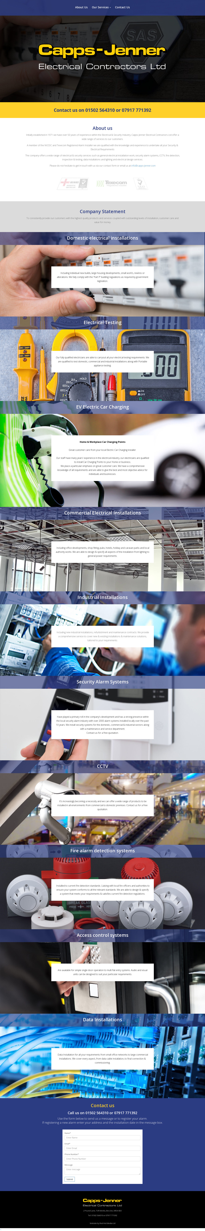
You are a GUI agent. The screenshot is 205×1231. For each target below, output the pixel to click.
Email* (67, 1143)
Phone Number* (72, 1154)
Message (69, 1165)
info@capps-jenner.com (143, 165)
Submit (69, 1179)
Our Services (101, 7)
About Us (81, 7)
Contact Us (122, 7)
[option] (102, 51)
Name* (68, 1133)
